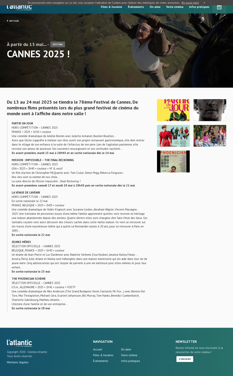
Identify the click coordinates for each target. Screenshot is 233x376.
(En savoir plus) (190, 2)
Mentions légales (17, 362)
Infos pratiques (199, 7)
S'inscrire (185, 359)
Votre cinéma (174, 7)
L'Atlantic (19, 7)
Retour (13, 20)
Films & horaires (111, 7)
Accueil (97, 349)
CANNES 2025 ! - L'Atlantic (19, 343)
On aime (155, 7)
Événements (136, 7)
